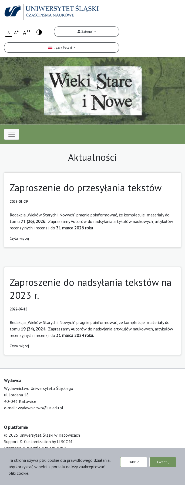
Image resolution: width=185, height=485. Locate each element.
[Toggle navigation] (11, 134)
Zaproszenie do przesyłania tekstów (86, 187)
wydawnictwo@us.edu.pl (40, 407)
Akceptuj (163, 462)
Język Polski (60, 47)
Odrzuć (134, 462)
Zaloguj (85, 31)
